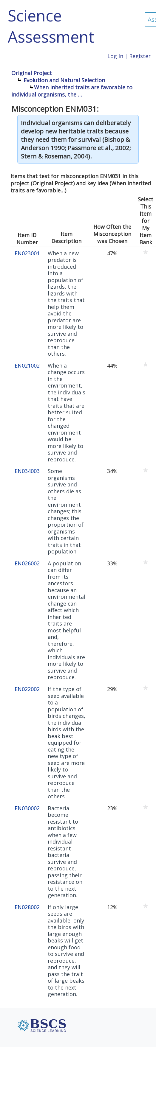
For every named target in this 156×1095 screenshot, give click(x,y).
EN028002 (27, 907)
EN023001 (27, 253)
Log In (115, 56)
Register (140, 56)
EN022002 (27, 689)
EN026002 (27, 563)
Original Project (31, 73)
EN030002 (27, 808)
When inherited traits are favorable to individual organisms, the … (71, 91)
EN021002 (27, 365)
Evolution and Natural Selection (64, 80)
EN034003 (27, 471)
